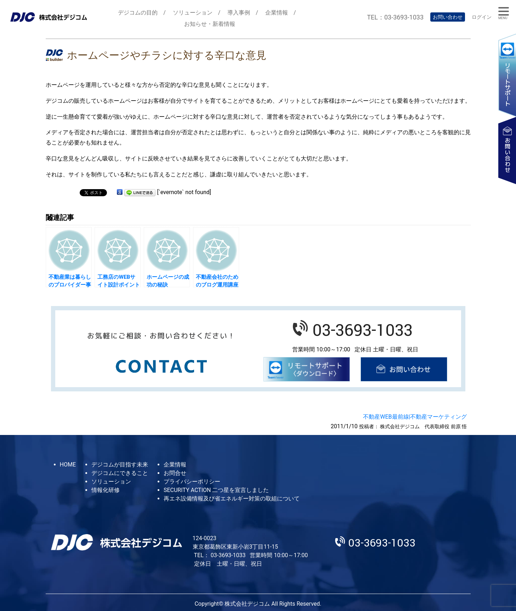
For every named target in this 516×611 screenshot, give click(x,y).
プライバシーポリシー (192, 481)
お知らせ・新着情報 (209, 24)
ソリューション (192, 12)
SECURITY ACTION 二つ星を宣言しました (216, 490)
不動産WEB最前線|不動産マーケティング (415, 416)
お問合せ (175, 473)
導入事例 (238, 12)
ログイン (482, 17)
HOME (68, 464)
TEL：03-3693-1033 (395, 17)
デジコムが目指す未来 (119, 464)
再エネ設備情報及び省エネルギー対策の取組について (232, 498)
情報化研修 (105, 490)
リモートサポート (507, 75)
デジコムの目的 (138, 12)
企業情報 (276, 12)
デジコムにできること (119, 473)
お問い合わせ (448, 17)
